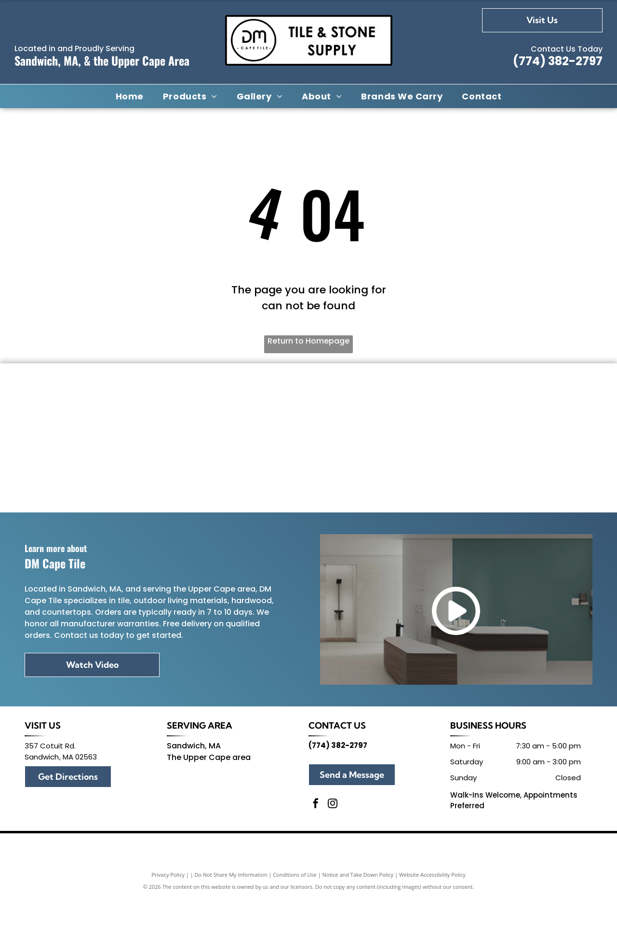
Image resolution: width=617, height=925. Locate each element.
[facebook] (315, 832)
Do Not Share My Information (231, 902)
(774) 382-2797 (558, 61)
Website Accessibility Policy (432, 902)
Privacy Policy (168, 902)
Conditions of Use (295, 902)
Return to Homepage (308, 340)
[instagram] (332, 832)
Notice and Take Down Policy (358, 902)
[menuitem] (129, 96)
